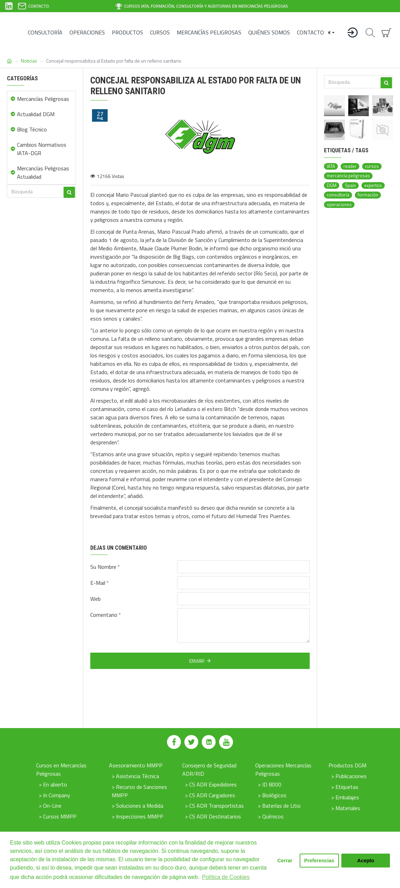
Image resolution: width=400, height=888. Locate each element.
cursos (372, 166)
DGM (331, 185)
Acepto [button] (365, 860)
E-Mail (97, 583)
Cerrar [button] (284, 860)
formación (368, 195)
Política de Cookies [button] (226, 877)
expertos (373, 185)
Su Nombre (103, 567)
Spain (350, 185)
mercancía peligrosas (348, 175)
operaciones (339, 204)
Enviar (197, 660)
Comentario (103, 615)
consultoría (338, 195)
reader (350, 166)
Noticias (29, 60)
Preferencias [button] (319, 860)
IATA (331, 166)
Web (95, 599)
